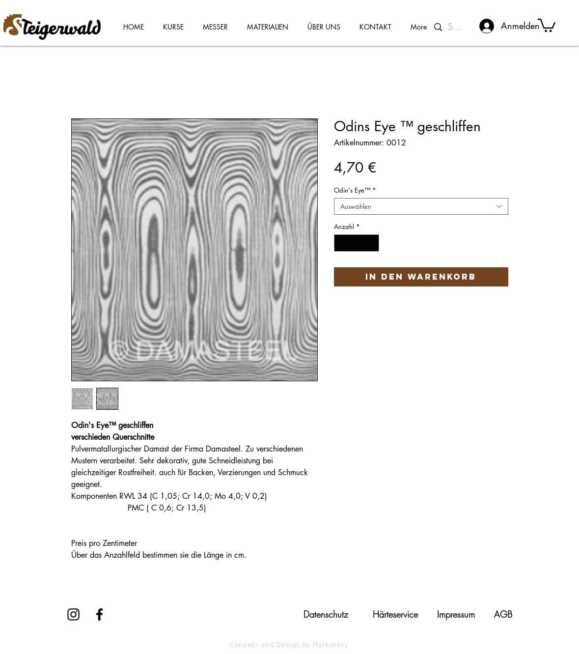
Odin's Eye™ (355, 190)
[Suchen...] (457, 27)
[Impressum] (456, 614)
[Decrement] (341, 243)
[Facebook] (99, 614)
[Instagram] (73, 614)
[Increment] (372, 243)
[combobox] (421, 206)
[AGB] (503, 614)
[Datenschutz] (326, 614)
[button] (546, 24)
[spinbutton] (356, 243)
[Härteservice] (395, 614)
